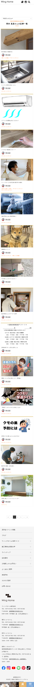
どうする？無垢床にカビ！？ (8, 149)
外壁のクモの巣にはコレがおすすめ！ (10, 434)
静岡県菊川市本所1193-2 (16, 608)
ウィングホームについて (7, 189)
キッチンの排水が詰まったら (8, 85)
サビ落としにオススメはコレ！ (9, 277)
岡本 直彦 (7, 55)
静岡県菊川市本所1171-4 (16, 622)
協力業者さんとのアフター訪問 (9, 312)
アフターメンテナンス (6, 91)
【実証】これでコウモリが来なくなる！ (11, 405)
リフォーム (4, 502)
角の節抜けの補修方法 (6, 51)
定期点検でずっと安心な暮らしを (9, 346)
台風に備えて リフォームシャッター (10, 496)
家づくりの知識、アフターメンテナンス (10, 57)
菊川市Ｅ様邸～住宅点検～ (8, 464)
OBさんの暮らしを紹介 (7, 188)
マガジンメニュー (8, 18)
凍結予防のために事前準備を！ (9, 215)
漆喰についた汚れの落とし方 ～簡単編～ (11, 376)
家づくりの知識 (16, 254)
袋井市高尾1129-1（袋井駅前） (18, 656)
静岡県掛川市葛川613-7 (15, 635)
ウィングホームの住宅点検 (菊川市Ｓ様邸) (11, 182)
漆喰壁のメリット (5, 248)
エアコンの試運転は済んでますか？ (10, 120)
